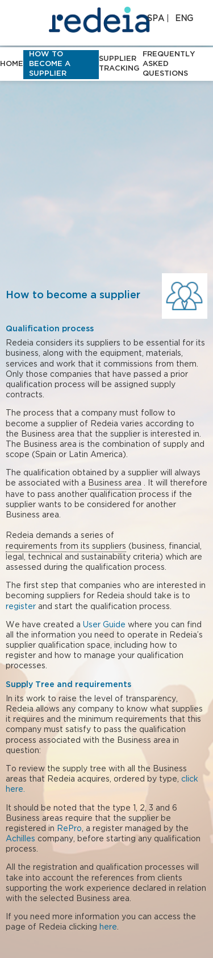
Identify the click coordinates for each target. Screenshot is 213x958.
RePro (69, 828)
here (108, 927)
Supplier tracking (119, 64)
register (21, 606)
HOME (11, 64)
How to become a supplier (49, 64)
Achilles (20, 839)
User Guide (104, 625)
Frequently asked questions (169, 64)
